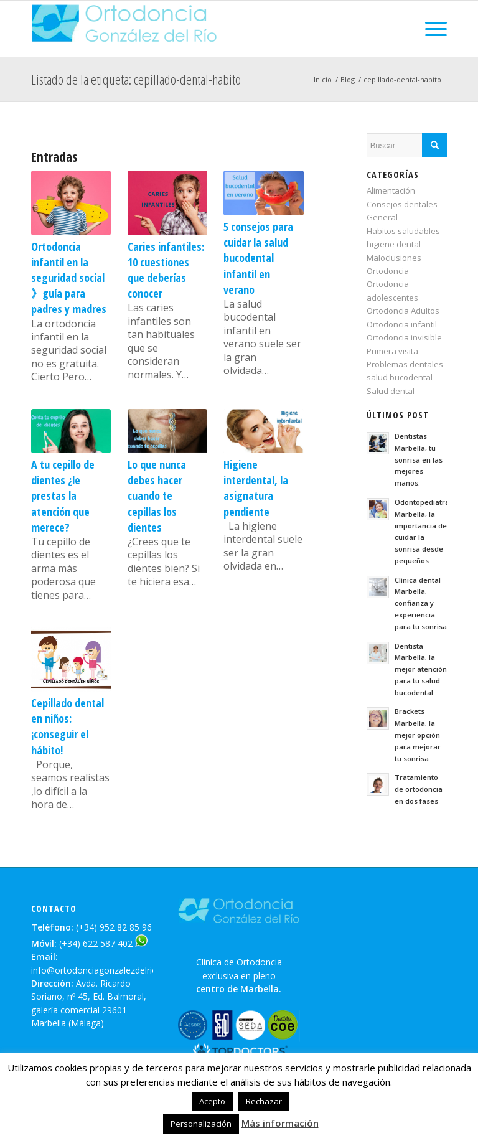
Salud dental (391, 391)
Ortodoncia (388, 270)
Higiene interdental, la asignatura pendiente (255, 488)
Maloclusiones (394, 257)
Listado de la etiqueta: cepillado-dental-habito (136, 79)
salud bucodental (400, 377)
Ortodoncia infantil (402, 324)
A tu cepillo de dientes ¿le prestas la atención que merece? (63, 496)
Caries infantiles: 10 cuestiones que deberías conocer (166, 270)
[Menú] (430, 29)
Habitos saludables (403, 231)
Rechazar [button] (264, 1101)
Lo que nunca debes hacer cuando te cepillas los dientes (157, 496)
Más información (280, 1123)
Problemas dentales (405, 364)
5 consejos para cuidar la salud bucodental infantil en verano (258, 258)
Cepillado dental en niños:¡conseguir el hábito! (67, 726)
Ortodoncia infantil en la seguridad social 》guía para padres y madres (68, 278)
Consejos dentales (402, 204)
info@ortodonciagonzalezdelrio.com (104, 970)
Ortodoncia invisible (404, 337)
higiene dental (394, 244)
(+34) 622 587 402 (96, 943)
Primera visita (392, 351)
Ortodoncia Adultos (403, 310)
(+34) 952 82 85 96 (114, 927)
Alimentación (391, 190)
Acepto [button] (212, 1101)
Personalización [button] (201, 1123)
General (382, 217)
